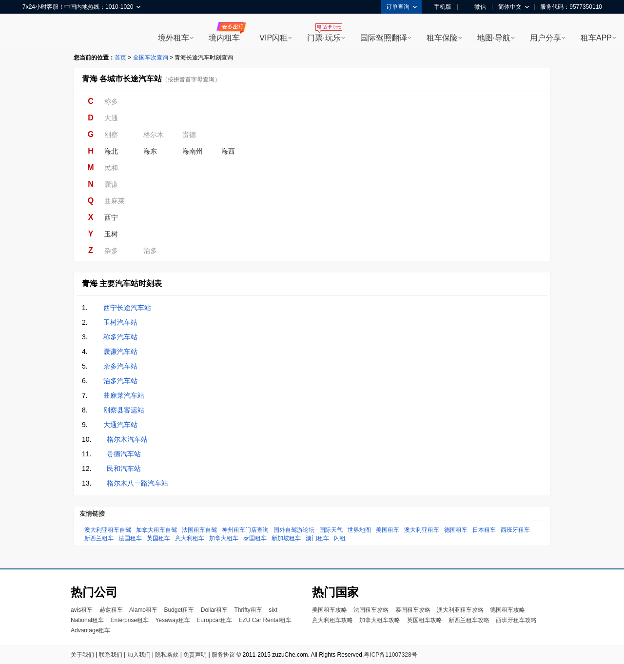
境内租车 (224, 38)
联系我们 (110, 654)
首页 (120, 57)
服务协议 (223, 654)
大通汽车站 (120, 425)
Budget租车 (179, 609)
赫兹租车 (111, 609)
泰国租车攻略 (412, 609)
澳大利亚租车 (421, 530)
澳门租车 (317, 538)
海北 (111, 151)
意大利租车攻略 (332, 620)
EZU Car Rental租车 (265, 620)
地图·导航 (493, 38)
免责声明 (195, 654)
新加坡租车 (286, 538)
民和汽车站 (124, 468)
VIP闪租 (273, 38)
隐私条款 (166, 654)
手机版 (439, 6)
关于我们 (82, 654)
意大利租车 (189, 538)
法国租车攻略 (371, 609)
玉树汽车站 (120, 322)
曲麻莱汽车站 (123, 395)
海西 (228, 151)
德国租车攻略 (507, 609)
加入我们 (139, 654)
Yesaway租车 (172, 620)
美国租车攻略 (329, 609)
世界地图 (359, 530)
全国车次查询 (150, 57)
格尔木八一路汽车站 (137, 483)
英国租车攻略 (424, 620)
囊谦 (111, 184)
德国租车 (456, 530)
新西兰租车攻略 (468, 620)
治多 (150, 250)
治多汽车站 (120, 381)
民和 (111, 168)
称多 (111, 101)
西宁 (111, 217)
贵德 (189, 134)
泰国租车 (255, 538)
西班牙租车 (515, 530)
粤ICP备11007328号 (390, 654)
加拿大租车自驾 (156, 530)
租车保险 (442, 38)
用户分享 (545, 38)
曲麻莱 (114, 201)
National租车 (87, 620)
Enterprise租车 (129, 620)
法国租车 (130, 538)
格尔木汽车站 (127, 439)
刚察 (111, 134)
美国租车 (387, 530)
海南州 (192, 151)
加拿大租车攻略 (379, 620)
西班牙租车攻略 (516, 620)
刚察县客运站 (123, 410)
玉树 (111, 234)
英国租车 (158, 538)
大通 (111, 118)
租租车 (34, 32)
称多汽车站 (120, 337)
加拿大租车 (223, 538)
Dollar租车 (214, 609)
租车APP (596, 38)
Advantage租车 (90, 630)
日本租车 (484, 530)
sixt (273, 609)
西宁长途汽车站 (127, 308)
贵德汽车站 (124, 454)
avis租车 (82, 609)
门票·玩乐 (323, 38)
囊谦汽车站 (120, 351)
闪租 (340, 538)
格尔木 (153, 134)
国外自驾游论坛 (293, 530)
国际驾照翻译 (383, 38)
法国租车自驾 (199, 530)
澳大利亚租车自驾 (107, 530)
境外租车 (173, 38)
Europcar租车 (214, 620)
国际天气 (331, 530)
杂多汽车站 (120, 366)
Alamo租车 (143, 609)
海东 (150, 151)
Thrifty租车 (248, 609)
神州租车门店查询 (245, 530)
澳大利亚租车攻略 (460, 609)
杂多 (111, 250)
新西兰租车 (99, 538)
